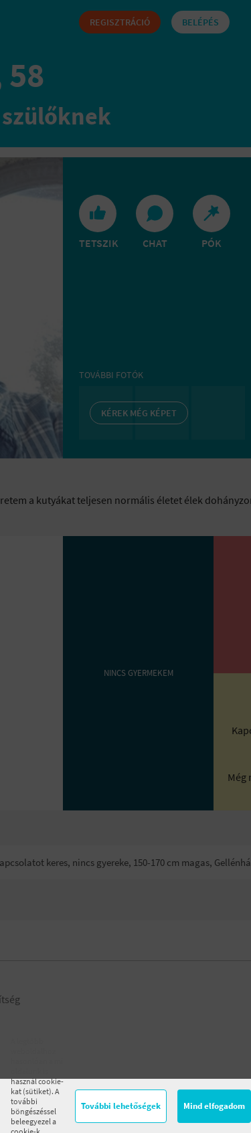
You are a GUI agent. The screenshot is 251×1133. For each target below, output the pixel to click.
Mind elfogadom (214, 1106)
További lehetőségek (121, 1106)
